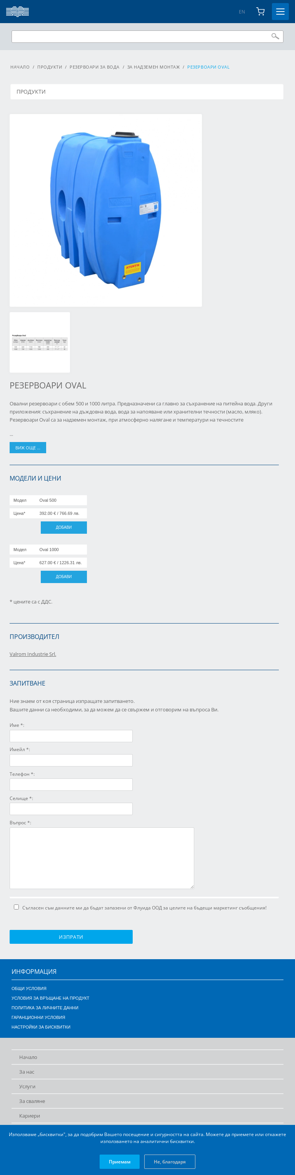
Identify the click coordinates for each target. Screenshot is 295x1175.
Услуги (27, 1086)
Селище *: (21, 798)
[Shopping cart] (260, 11)
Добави (64, 527)
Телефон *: (22, 774)
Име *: (17, 725)
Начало (20, 67)
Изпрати (71, 936)
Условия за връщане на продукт (50, 998)
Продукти (49, 67)
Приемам (119, 1161)
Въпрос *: (20, 822)
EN (242, 11)
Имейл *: (20, 749)
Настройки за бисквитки (41, 1027)
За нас (26, 1071)
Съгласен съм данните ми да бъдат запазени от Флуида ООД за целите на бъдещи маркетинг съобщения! (140, 907)
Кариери (29, 1115)
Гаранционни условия (38, 1017)
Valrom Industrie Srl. (33, 654)
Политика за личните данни (45, 1007)
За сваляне (32, 1101)
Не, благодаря (170, 1161)
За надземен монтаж (153, 67)
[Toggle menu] (280, 11)
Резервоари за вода (95, 67)
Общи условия (29, 988)
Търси (275, 36)
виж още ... (27, 448)
